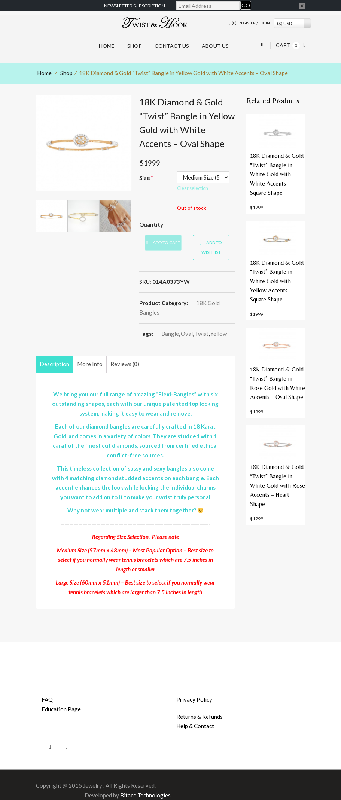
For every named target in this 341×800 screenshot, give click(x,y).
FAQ (47, 699)
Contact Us (172, 46)
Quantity (151, 224)
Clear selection (192, 188)
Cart (283, 45)
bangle (170, 333)
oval (187, 333)
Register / (248, 23)
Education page (61, 709)
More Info (90, 364)
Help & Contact (195, 726)
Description (54, 364)
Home (44, 73)
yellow (218, 333)
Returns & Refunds (199, 716)
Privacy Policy (194, 699)
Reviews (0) (124, 364)
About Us (215, 46)
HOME (107, 46)
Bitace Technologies (145, 795)
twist (201, 333)
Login (264, 23)
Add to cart (163, 242)
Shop (134, 46)
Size (146, 177)
